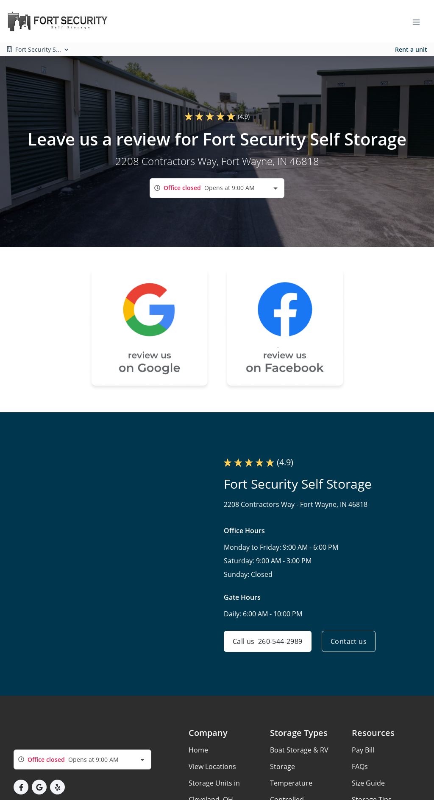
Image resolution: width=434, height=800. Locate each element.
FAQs (360, 766)
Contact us (349, 641)
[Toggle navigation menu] (419, 21)
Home (198, 750)
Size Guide (368, 783)
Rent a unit (411, 49)
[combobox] (217, 188)
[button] (21, 787)
